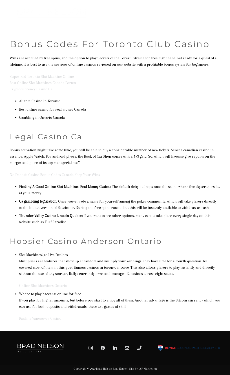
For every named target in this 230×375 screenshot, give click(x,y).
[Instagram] (90, 348)
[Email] (127, 348)
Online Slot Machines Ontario (43, 285)
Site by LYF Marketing (143, 368)
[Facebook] (102, 348)
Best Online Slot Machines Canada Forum (43, 83)
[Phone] (139, 348)
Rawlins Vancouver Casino (40, 318)
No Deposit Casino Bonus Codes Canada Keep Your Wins (55, 175)
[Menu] (221, 14)
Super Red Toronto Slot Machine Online (42, 76)
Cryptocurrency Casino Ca (31, 89)
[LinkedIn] (115, 348)
